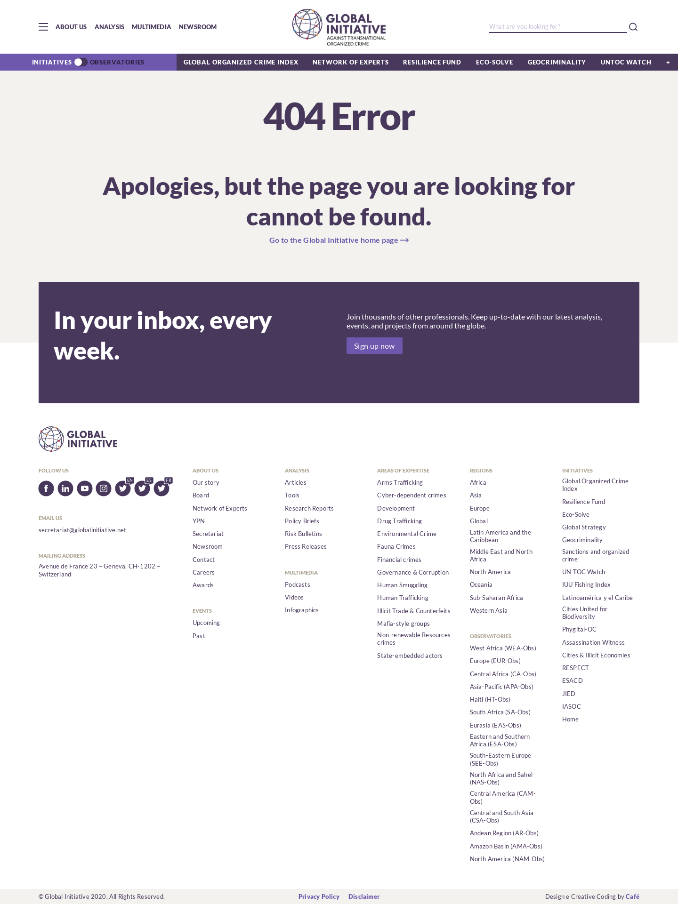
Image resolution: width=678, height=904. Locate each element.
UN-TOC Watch (583, 572)
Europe (480, 508)
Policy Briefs (302, 521)
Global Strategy (584, 527)
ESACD (572, 680)
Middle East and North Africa (501, 555)
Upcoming (206, 622)
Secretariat (208, 533)
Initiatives (52, 62)
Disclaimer (363, 896)
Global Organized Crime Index (241, 62)
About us (71, 27)
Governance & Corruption (413, 572)
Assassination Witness (593, 642)
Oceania (481, 584)
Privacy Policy (319, 896)
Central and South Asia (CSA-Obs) (501, 816)
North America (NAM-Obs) (507, 859)
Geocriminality (557, 62)
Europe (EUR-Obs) (495, 660)
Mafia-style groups (403, 623)
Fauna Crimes (396, 546)
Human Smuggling (402, 585)
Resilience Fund (432, 62)
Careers (204, 572)
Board (201, 495)
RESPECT (575, 668)
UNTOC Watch (626, 62)
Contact (204, 559)
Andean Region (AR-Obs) (504, 833)
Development (396, 508)
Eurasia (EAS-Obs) (495, 725)
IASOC (571, 706)
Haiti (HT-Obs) (490, 699)
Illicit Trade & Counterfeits (413, 611)
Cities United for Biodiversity (584, 612)
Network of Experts (350, 62)
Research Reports (309, 508)
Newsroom (198, 27)
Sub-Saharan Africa (497, 597)
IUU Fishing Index (586, 584)
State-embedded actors (410, 655)
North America (490, 572)
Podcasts (297, 584)
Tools (292, 495)
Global (479, 521)
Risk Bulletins (303, 533)
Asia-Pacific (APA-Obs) (501, 686)
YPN (199, 521)
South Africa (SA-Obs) (500, 712)
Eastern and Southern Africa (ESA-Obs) (500, 740)
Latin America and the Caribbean (500, 536)
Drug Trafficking (399, 521)
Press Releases (306, 546)
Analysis (110, 27)
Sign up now (374, 345)
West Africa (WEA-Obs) (503, 648)
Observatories (117, 62)
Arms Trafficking (400, 482)
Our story (206, 482)
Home (570, 719)
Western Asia (489, 610)
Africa (478, 482)
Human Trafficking (402, 597)
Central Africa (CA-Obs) (503, 674)
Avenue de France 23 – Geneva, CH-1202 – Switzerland (100, 569)
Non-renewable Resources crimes (414, 638)
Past (199, 636)
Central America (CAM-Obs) (503, 797)
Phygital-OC (579, 629)
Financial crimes (399, 559)
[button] (43, 27)
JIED (569, 693)
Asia (476, 495)
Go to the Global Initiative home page (333, 239)
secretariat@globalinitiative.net (82, 530)
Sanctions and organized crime (596, 555)
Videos (294, 597)
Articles (296, 482)
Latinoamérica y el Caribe (597, 597)
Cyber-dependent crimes (411, 495)
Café (632, 896)
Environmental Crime (406, 533)
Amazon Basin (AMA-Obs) (506, 846)
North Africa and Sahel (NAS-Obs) (501, 778)
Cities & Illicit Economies (596, 655)
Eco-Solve (494, 62)
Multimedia (151, 27)
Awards (203, 585)
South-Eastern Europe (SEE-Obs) (501, 759)
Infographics (302, 610)
